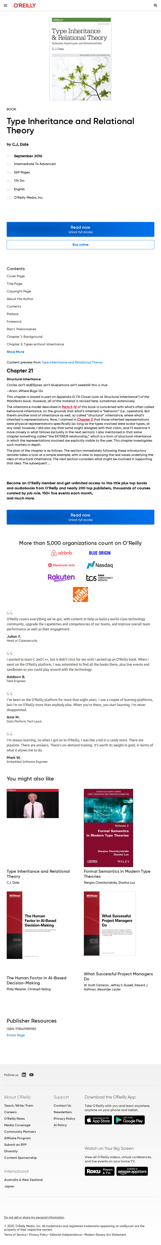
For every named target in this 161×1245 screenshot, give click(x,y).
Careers (10, 1112)
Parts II (67, 407)
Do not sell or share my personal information (34, 1217)
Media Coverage (17, 1125)
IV (75, 407)
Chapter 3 (85, 419)
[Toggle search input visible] (156, 5)
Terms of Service (15, 1235)
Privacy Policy (64, 1118)
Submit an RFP (15, 1144)
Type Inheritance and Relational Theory (72, 362)
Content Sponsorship (20, 1157)
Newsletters (63, 1112)
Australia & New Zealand (23, 1180)
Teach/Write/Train (18, 1105)
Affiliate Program (17, 1138)
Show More (15, 352)
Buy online (81, 244)
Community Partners (20, 1131)
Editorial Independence (66, 1235)
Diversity (11, 1151)
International (16, 1171)
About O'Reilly (17, 1097)
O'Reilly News (14, 1118)
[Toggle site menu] (5, 5)
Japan (9, 1186)
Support (61, 1097)
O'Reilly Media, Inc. (29, 197)
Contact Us (62, 1105)
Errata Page (16, 1035)
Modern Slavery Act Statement (105, 1235)
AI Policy (60, 1125)
